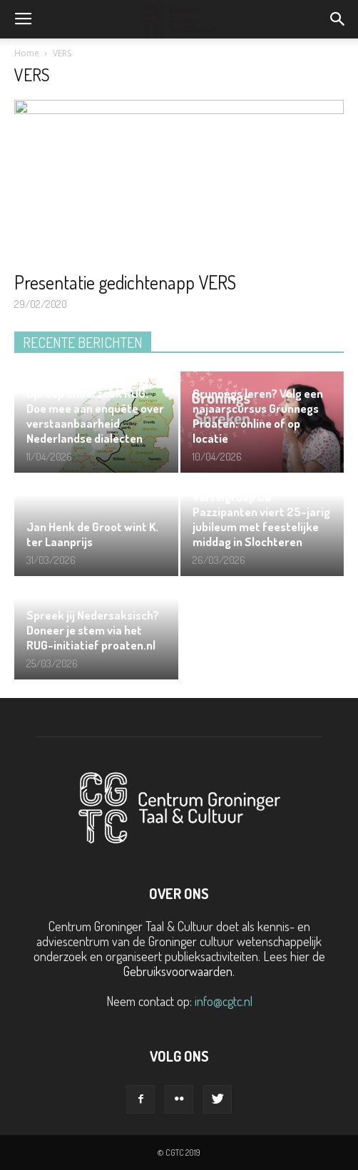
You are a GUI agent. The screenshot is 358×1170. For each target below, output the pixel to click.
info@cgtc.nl (223, 1001)
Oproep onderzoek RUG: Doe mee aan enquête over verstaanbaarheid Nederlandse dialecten (95, 416)
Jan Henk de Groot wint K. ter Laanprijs (92, 534)
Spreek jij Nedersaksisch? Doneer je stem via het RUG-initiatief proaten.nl (92, 629)
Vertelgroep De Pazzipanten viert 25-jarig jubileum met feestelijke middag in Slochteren (261, 519)
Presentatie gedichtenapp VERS (125, 282)
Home (26, 53)
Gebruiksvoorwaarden (177, 971)
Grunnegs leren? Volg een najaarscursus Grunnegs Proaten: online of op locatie (258, 416)
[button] (338, 19)
